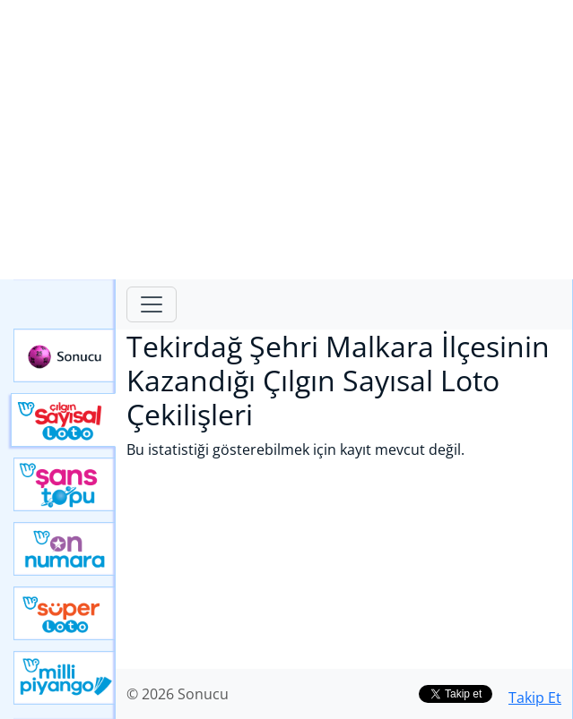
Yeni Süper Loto (64, 613)
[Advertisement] (286, 139)
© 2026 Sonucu (177, 694)
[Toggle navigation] (151, 304)
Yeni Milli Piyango (64, 678)
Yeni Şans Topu (64, 484)
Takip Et (534, 697)
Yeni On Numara (64, 549)
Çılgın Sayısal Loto (63, 420)
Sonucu (64, 355)
